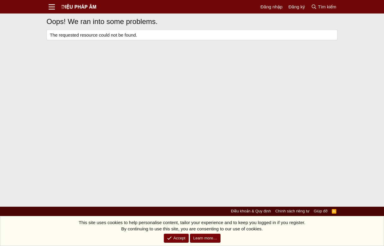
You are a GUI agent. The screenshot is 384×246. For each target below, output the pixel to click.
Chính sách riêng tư (292, 211)
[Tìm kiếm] (323, 6)
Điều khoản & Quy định (251, 211)
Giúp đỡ (321, 211)
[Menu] (52, 7)
